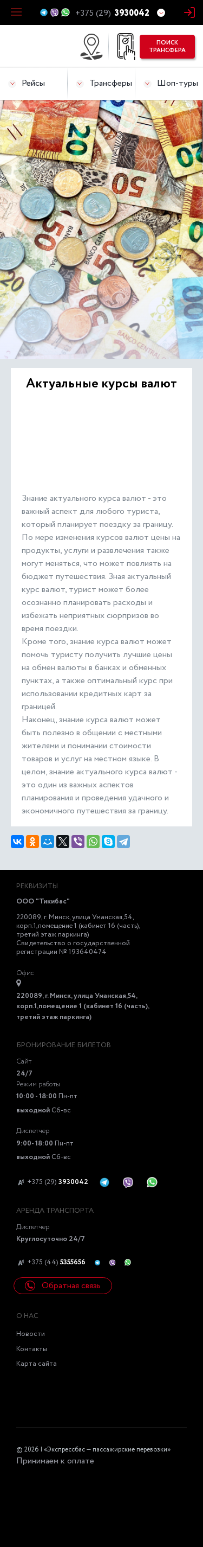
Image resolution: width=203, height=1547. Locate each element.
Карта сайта (36, 1364)
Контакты (31, 1349)
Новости (30, 1334)
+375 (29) (52, 1182)
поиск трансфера (167, 47)
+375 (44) (51, 1262)
